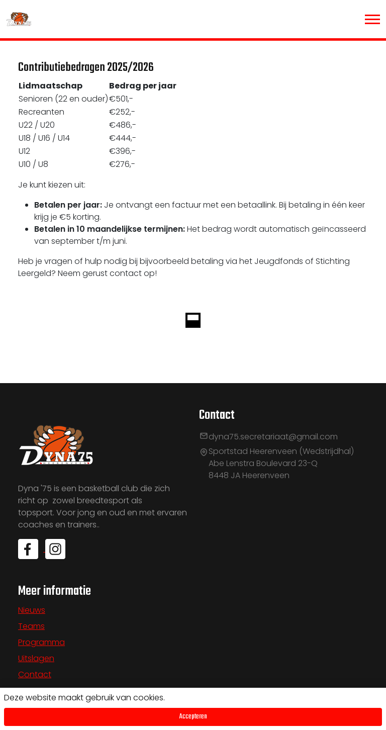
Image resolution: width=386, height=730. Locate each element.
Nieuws (31, 610)
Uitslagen (36, 658)
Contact (34, 674)
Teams (31, 626)
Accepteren (193, 716)
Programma (41, 642)
